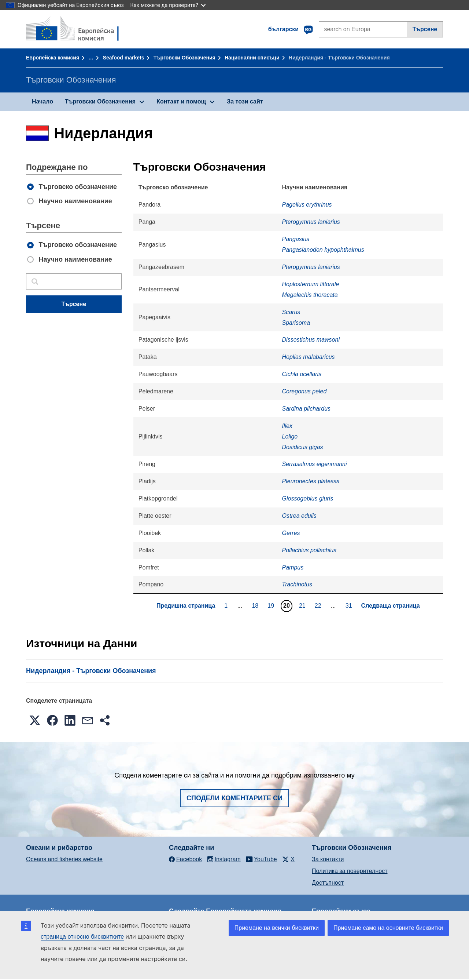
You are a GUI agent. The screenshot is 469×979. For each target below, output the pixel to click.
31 (350, 605)
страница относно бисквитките (82, 936)
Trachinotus (297, 584)
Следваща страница (390, 606)
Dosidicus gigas (302, 447)
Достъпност (328, 883)
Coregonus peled (304, 391)
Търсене (425, 29)
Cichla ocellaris (302, 374)
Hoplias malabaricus (308, 357)
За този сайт (245, 101)
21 (303, 605)
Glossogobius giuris (307, 498)
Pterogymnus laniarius (311, 222)
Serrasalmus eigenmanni (314, 464)
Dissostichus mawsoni (311, 339)
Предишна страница (185, 606)
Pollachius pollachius (309, 550)
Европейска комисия (52, 58)
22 (319, 605)
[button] (34, 720)
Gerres (291, 533)
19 (271, 605)
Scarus (291, 312)
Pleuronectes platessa (311, 481)
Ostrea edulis (299, 516)
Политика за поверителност (350, 871)
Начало (42, 101)
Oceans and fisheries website (64, 859)
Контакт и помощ (181, 101)
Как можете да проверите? (168, 5)
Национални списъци (252, 58)
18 (256, 605)
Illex (287, 426)
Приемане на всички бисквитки (276, 928)
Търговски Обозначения (184, 58)
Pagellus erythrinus (307, 204)
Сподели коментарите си (234, 798)
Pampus (293, 567)
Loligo (290, 436)
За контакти (328, 859)
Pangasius (296, 239)
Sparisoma (296, 323)
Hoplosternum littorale (310, 284)
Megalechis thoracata (310, 295)
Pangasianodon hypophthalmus (323, 250)
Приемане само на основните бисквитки (388, 928)
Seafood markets (123, 58)
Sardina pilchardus (306, 408)
